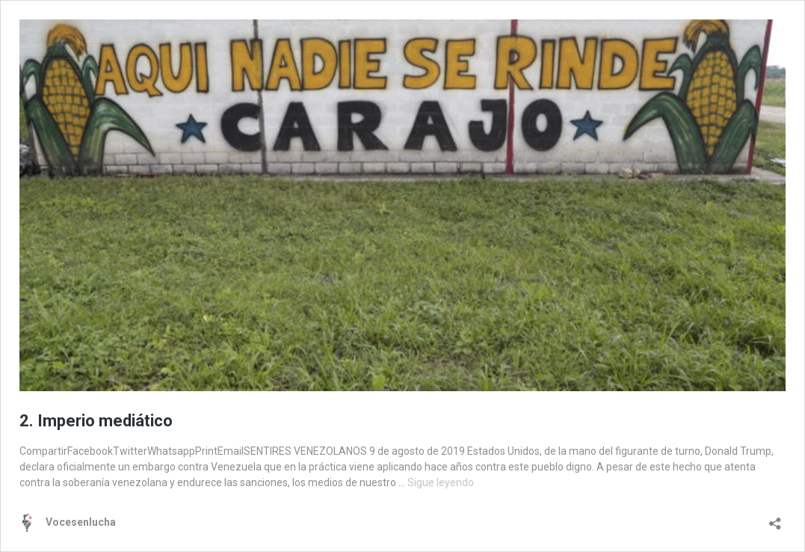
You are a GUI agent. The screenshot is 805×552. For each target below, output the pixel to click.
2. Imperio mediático (96, 420)
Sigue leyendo (440, 482)
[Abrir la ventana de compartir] (775, 518)
